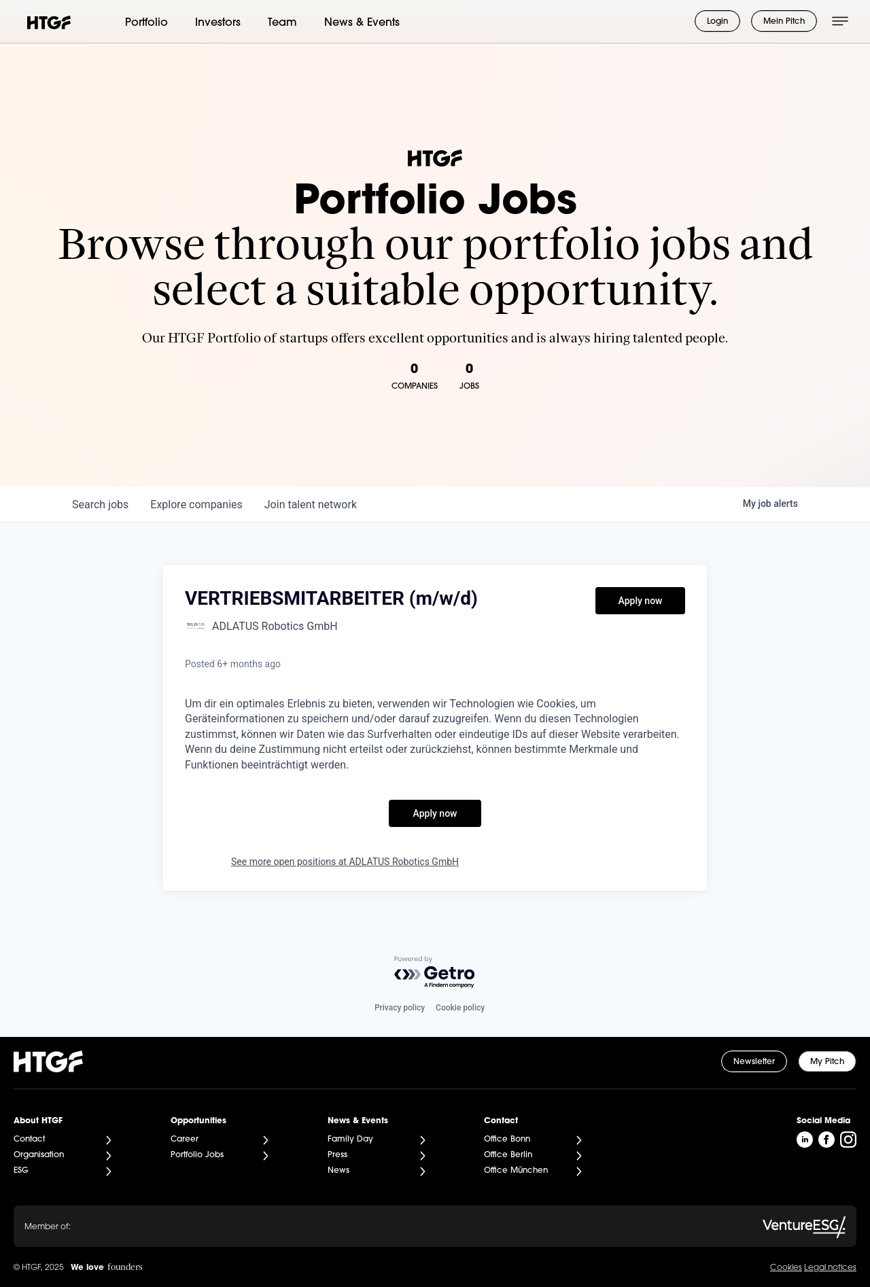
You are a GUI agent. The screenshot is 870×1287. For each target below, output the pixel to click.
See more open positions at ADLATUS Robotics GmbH (345, 861)
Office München (516, 1171)
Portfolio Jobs (197, 1155)
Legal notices (830, 1268)
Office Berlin (508, 1155)
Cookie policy (460, 1007)
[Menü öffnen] (840, 21)
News (338, 1171)
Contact (29, 1139)
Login (717, 22)
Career (184, 1139)
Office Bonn (507, 1139)
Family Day (350, 1139)
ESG (21, 1171)
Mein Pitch (784, 22)
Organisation (39, 1155)
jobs (100, 504)
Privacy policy (400, 1007)
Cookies (786, 1268)
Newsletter (754, 1062)
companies (196, 504)
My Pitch (827, 1062)
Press (337, 1155)
